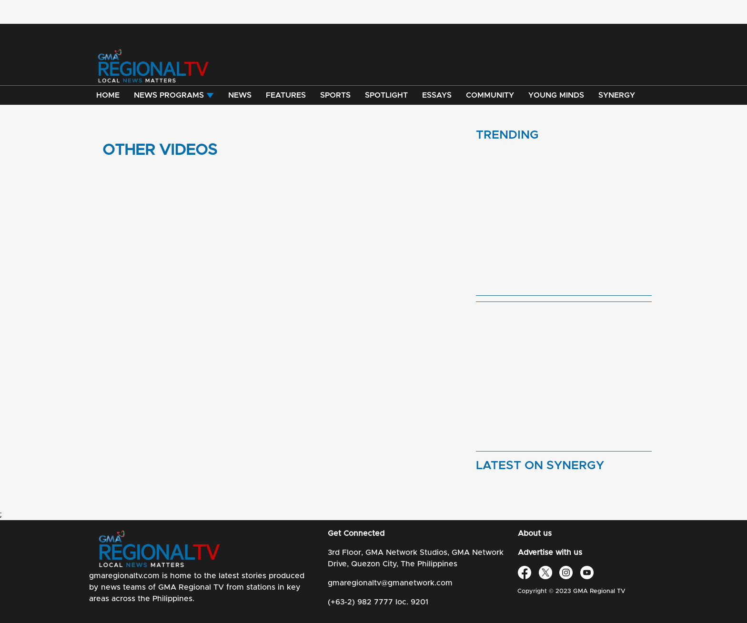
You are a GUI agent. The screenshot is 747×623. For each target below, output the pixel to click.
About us (535, 533)
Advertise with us (550, 552)
